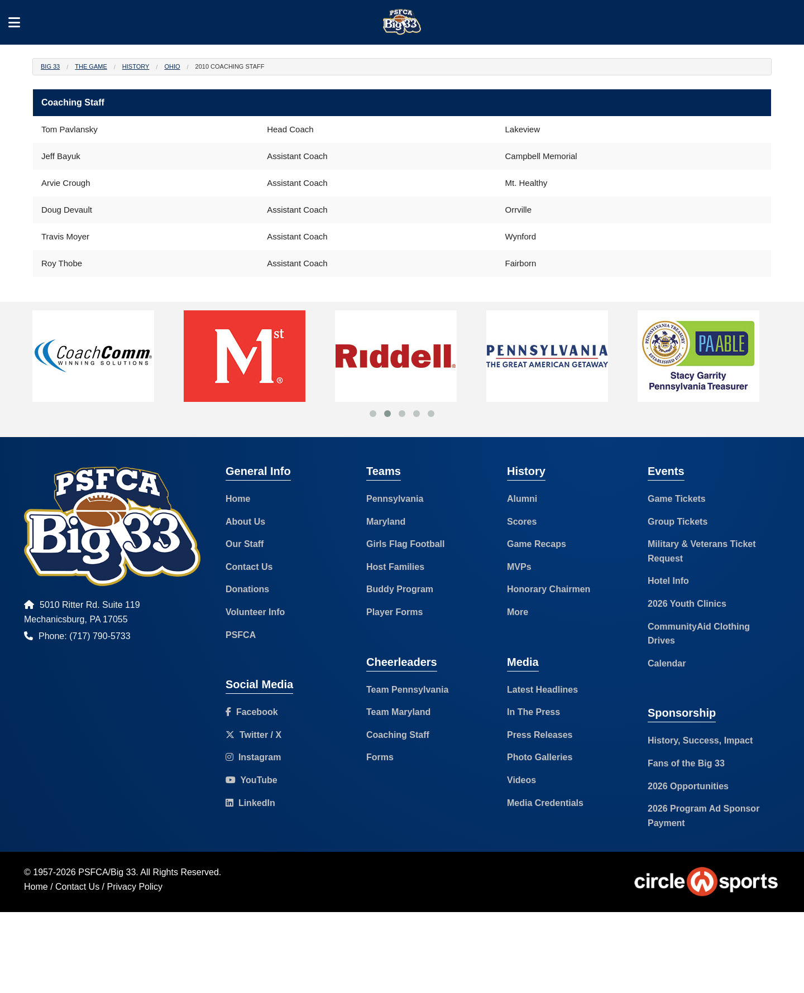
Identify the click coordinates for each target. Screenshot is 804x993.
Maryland (385, 521)
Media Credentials (545, 803)
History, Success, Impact (700, 740)
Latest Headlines (542, 689)
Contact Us (249, 567)
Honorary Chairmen (548, 589)
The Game (91, 66)
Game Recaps (536, 544)
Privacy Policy (135, 886)
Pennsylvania (394, 498)
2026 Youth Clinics (687, 603)
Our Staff (245, 544)
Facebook (252, 712)
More (517, 612)
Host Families (395, 567)
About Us (245, 521)
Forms (380, 757)
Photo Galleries (539, 757)
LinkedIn (250, 803)
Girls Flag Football (405, 544)
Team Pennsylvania (407, 689)
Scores (522, 521)
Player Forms (394, 612)
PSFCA (241, 635)
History (136, 66)
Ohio (172, 66)
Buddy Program (399, 589)
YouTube (251, 780)
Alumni (522, 498)
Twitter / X (253, 735)
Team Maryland (398, 712)
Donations (247, 589)
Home (238, 498)
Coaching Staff (397, 735)
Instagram (253, 757)
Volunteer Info (255, 612)
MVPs (519, 567)
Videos (521, 780)
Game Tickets (677, 498)
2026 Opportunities (688, 786)
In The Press (533, 712)
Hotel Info (668, 581)
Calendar (667, 663)
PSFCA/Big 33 (107, 872)
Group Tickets (677, 521)
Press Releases (539, 735)
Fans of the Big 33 (686, 763)
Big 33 (50, 66)
